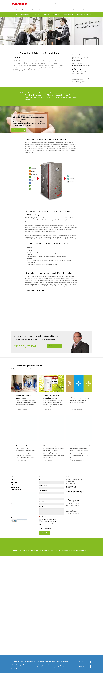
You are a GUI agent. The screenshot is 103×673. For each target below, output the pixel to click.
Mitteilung (42, 515)
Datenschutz (83, 558)
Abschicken (44, 541)
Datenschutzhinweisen (34, 668)
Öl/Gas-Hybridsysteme (20, 14)
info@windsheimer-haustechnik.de (79, 3)
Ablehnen (81, 666)
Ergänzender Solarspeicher (26, 454)
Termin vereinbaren (54, 346)
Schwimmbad (26, 10)
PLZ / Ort (41, 510)
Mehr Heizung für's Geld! (80, 454)
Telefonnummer (43, 499)
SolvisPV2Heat (49, 469)
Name (40, 488)
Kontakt (51, 3)
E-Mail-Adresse (43, 493)
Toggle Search (91, 3)
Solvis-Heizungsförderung (80, 469)
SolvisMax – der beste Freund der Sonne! (51, 396)
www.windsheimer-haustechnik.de (75, 501)
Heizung (18, 10)
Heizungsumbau (22, 417)
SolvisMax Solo (22, 469)
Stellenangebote (16, 498)
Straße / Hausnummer (45, 504)
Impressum (14, 560)
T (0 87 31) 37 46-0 (62, 3)
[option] (51, 31)
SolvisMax (47, 14)
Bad (12, 10)
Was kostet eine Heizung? (80, 406)
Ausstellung (76, 10)
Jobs (90, 10)
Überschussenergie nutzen (53, 454)
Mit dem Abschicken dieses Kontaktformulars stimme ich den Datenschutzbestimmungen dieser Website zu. (50, 530)
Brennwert (37, 14)
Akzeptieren (82, 662)
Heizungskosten (77, 417)
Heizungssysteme (68, 14)
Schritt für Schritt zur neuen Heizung (24, 396)
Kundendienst (36, 10)
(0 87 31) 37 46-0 (26, 346)
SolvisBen (56, 14)
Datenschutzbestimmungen (45, 537)
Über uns (85, 10)
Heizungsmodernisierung (84, 14)
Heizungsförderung (18, 130)
